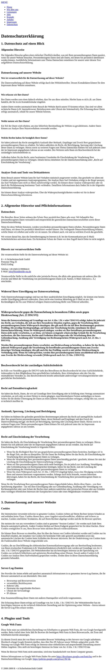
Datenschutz (12, 24)
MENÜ (4, 2)
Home (9, 7)
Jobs (9, 14)
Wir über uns (12, 9)
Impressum (12, 22)
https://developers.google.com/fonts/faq (74, 656)
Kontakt (10, 17)
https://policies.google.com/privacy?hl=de (51, 659)
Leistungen (12, 12)
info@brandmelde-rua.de (20, 271)
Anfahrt (10, 19)
